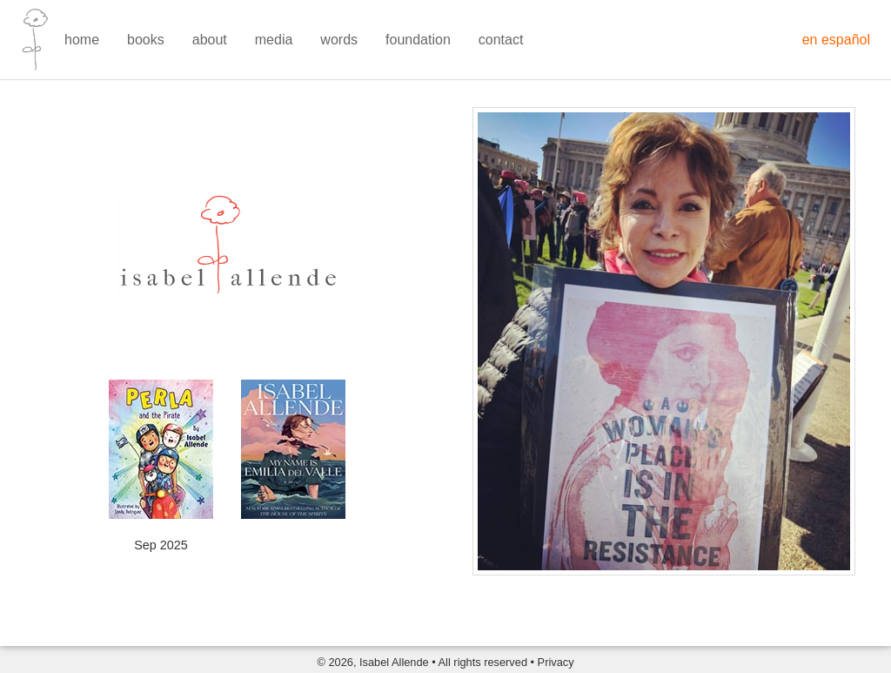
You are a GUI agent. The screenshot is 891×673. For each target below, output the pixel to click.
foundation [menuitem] (418, 39)
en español (836, 39)
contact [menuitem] (501, 39)
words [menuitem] (339, 39)
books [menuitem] (145, 39)
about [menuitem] (209, 39)
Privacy (556, 662)
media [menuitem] (274, 39)
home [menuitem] (81, 39)
